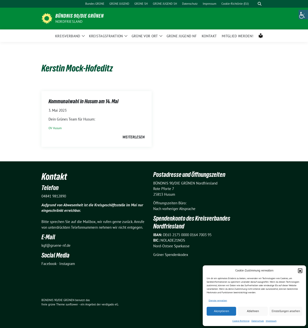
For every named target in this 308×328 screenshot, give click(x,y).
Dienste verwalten (218, 300)
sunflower (72, 304)
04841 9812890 (53, 196)
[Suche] (254, 4)
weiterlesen (133, 137)
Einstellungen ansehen (286, 311)
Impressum (271, 320)
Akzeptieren (221, 311)
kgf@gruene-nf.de (56, 245)
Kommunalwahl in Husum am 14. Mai (83, 101)
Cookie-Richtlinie (240, 320)
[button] (300, 270)
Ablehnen (253, 311)
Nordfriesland (69, 21)
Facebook (48, 263)
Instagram (67, 263)
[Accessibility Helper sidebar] (303, 14)
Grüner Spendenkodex (170, 254)
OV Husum (55, 128)
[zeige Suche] (259, 4)
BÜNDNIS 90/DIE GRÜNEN (79, 16)
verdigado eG (110, 304)
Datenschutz (257, 320)
